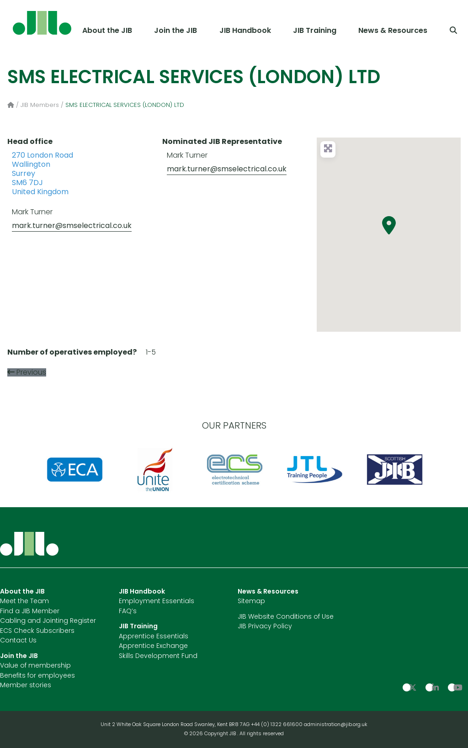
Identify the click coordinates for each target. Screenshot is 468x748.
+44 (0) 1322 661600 (277, 724)
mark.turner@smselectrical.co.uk (72, 226)
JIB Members (40, 105)
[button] (389, 225)
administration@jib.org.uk (335, 724)
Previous (31, 373)
